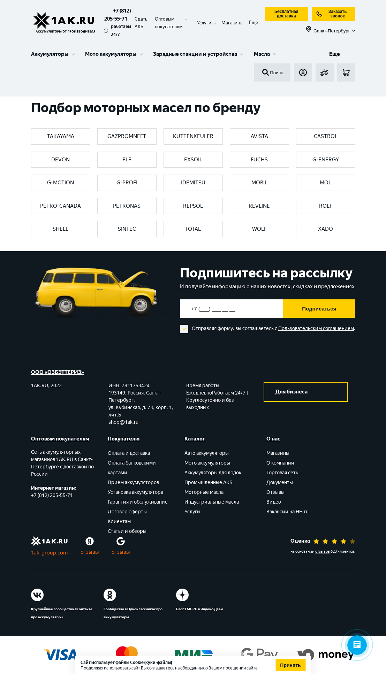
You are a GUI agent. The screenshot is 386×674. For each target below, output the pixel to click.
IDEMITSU (193, 182)
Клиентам (119, 521)
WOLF (259, 229)
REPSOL (193, 206)
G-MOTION (60, 182)
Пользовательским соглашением (316, 328)
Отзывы (275, 492)
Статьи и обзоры (127, 531)
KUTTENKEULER (193, 136)
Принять (290, 665)
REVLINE (259, 206)
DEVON (60, 159)
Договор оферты (127, 512)
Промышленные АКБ (208, 482)
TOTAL (193, 229)
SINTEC (127, 229)
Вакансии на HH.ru (287, 512)
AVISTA (259, 136)
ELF (126, 159)
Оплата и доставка (129, 453)
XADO (325, 229)
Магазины (232, 22)
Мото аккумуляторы (110, 54)
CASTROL (326, 136)
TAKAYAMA (60, 136)
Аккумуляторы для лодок (212, 473)
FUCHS (259, 159)
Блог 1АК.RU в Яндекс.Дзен (199, 609)
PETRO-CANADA (60, 206)
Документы (279, 482)
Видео (273, 502)
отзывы (90, 552)
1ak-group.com (49, 553)
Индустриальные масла (211, 502)
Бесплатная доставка (286, 13)
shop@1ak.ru (123, 422)
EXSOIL (193, 159)
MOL (325, 182)
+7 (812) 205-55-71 (52, 495)
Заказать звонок (331, 13)
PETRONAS (127, 206)
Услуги (192, 512)
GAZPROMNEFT (126, 136)
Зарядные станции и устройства (195, 54)
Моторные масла (204, 492)
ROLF (325, 206)
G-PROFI (126, 182)
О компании (280, 463)
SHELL (60, 229)
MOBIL (259, 182)
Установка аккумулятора (135, 492)
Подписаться (319, 309)
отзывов (322, 551)
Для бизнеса (291, 392)
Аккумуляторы (49, 54)
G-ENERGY (325, 159)
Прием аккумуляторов (133, 482)
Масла (262, 54)
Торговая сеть (282, 473)
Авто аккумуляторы (206, 453)
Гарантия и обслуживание (138, 502)
